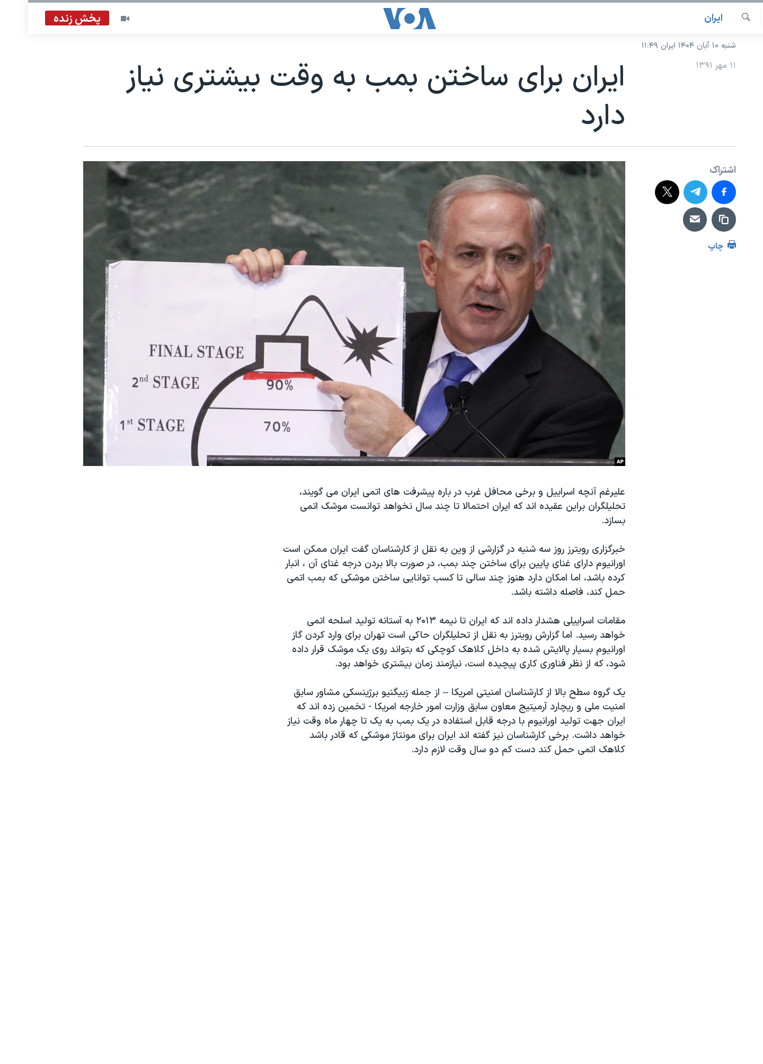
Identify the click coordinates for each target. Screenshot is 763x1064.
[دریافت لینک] (696, 219)
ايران (685, 18)
